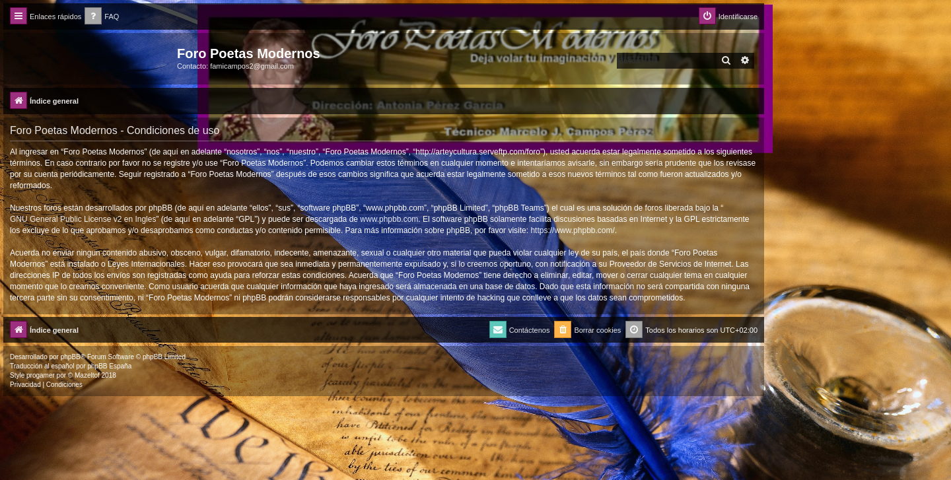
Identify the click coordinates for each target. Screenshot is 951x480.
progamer (40, 375)
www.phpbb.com (389, 219)
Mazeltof (87, 375)
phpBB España (109, 366)
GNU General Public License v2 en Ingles (83, 219)
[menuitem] (102, 16)
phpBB (71, 356)
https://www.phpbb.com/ (572, 230)
